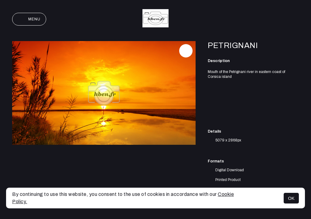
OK (291, 198)
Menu (29, 19)
